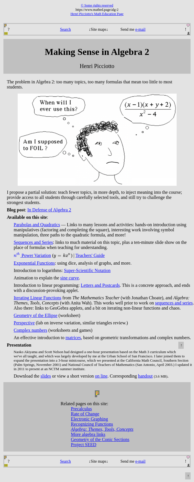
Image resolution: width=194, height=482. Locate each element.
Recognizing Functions (92, 424)
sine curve (69, 277)
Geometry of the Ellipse (35, 315)
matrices (73, 337)
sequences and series (174, 302)
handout (145, 376)
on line (101, 376)
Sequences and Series (33, 242)
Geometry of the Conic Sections (100, 439)
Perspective (24, 322)
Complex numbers (30, 330)
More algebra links (88, 434)
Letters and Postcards (100, 285)
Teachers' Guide (90, 255)
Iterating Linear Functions (37, 297)
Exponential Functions (34, 263)
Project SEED (83, 444)
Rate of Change (85, 413)
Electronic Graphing (89, 419)
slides (45, 376)
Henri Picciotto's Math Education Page (96, 14)
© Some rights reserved (97, 5)
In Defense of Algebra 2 (49, 209)
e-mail (140, 29)
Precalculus (81, 408)
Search (65, 29)
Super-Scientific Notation (87, 270)
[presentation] (17, 255)
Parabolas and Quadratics (37, 224)
